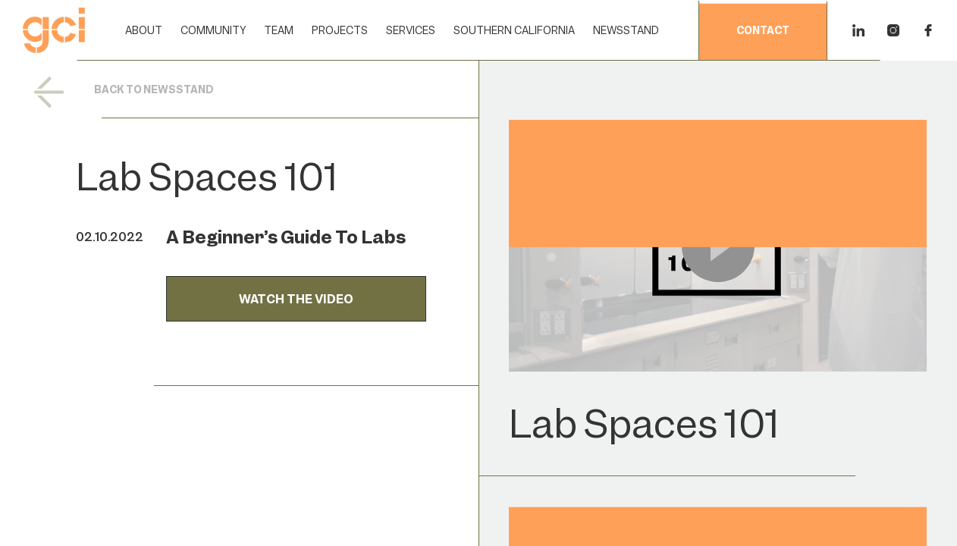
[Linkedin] (858, 30)
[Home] (54, 30)
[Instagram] (893, 30)
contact (762, 31)
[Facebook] (928, 30)
